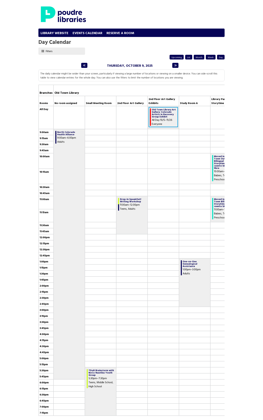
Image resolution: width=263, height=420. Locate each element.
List (188, 57)
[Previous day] (84, 65)
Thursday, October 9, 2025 (130, 65)
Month (199, 57)
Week (211, 57)
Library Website (54, 32)
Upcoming (176, 57)
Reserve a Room (120, 32)
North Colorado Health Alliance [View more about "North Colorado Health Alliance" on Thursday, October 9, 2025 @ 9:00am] (66, 133)
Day (221, 57)
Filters (49, 51)
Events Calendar (87, 32)
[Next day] (175, 65)
